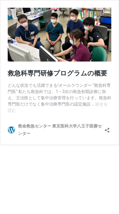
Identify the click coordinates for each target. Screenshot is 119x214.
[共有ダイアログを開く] (107, 128)
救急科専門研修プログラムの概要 (57, 73)
